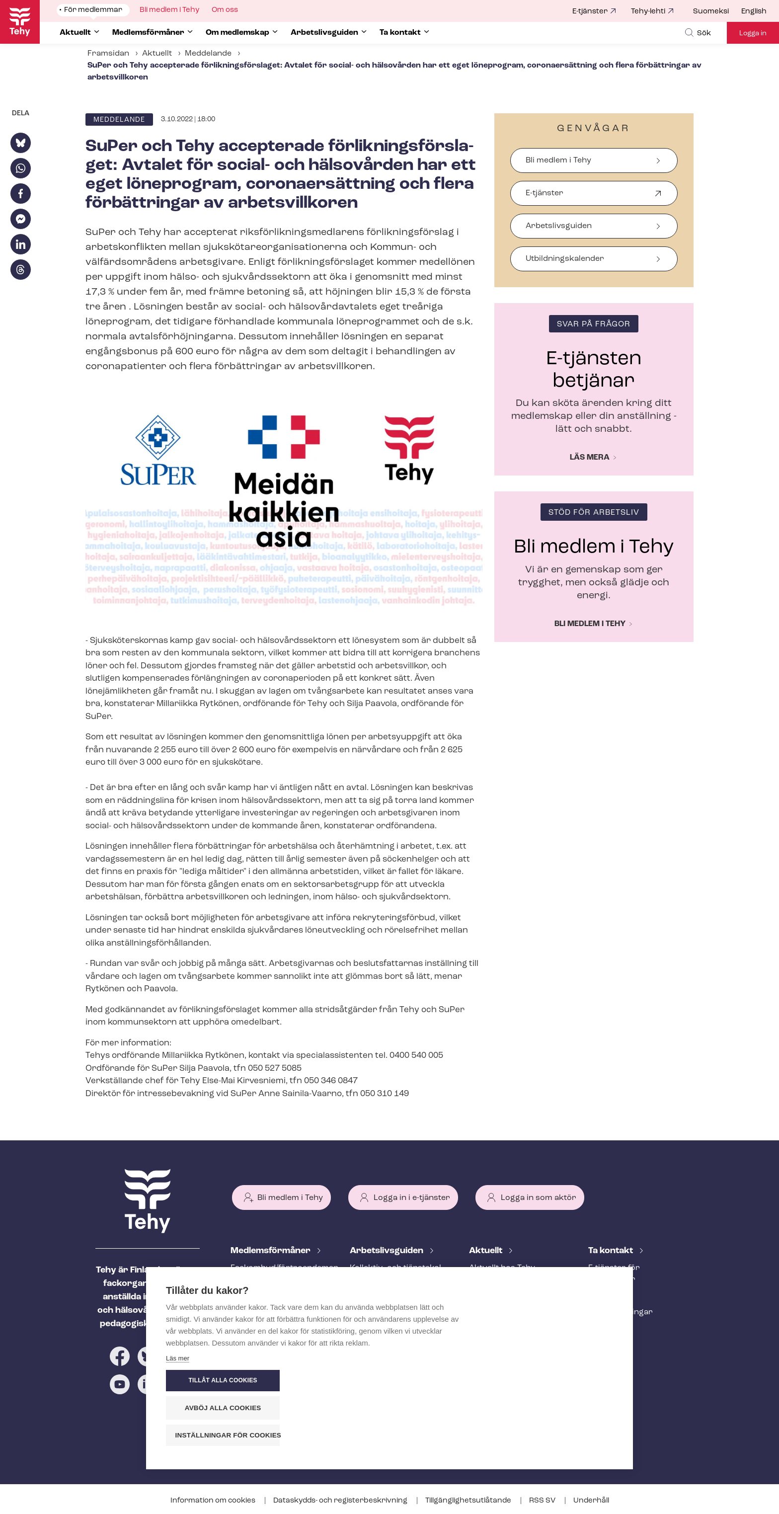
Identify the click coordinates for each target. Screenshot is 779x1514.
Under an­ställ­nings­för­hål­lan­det (393, 1329)
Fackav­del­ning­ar (620, 1312)
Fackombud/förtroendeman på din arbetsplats (278, 1273)
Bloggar (484, 1301)
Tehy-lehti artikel (501, 1317)
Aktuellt (157, 54)
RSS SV (543, 1501)
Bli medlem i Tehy (558, 160)
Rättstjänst (252, 1312)
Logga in (753, 33)
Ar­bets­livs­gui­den (387, 1251)
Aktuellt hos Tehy (502, 1268)
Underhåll (591, 1501)
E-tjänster (590, 11)
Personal (605, 1296)
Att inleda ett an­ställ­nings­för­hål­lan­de (389, 1301)
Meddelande (208, 54)
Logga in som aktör (538, 1198)
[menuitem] (717, 12)
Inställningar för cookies (558, 1435)
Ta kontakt (611, 1251)
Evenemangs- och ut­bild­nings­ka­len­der (516, 1339)
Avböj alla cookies (553, 1408)
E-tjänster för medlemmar (614, 1273)
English (754, 11)
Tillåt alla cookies (553, 1380)
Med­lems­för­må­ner (271, 1251)
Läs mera (590, 458)
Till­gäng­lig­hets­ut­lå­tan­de (469, 1501)
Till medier (608, 1329)
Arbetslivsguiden (559, 226)
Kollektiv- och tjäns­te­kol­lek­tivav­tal (397, 1273)
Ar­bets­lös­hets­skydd (270, 1329)
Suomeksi (711, 11)
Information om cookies (213, 1501)
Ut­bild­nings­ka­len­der (565, 259)
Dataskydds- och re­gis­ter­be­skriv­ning (341, 1501)
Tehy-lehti (648, 11)
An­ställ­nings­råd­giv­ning (275, 1296)
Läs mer (177, 1437)
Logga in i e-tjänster (412, 1198)
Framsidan (108, 54)
